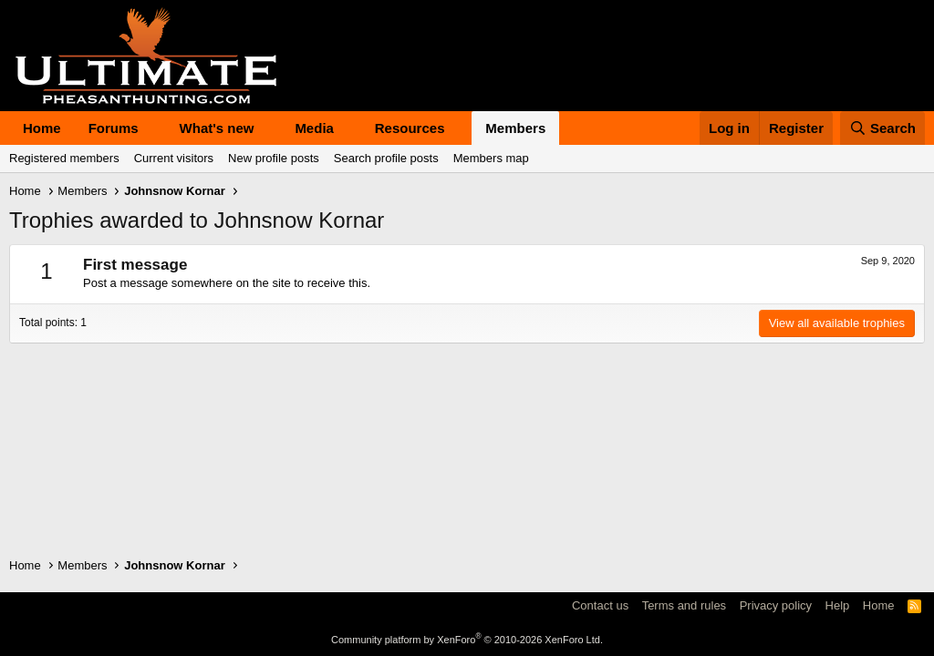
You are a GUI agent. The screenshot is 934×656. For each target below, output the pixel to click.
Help (837, 605)
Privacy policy (776, 605)
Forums (113, 128)
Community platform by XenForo (467, 639)
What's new (217, 128)
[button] (153, 128)
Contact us (600, 605)
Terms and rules (684, 605)
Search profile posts (386, 158)
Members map (491, 158)
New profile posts (273, 158)
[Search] (883, 128)
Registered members (64, 158)
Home (42, 128)
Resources (410, 128)
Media (314, 128)
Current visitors (173, 158)
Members (515, 128)
